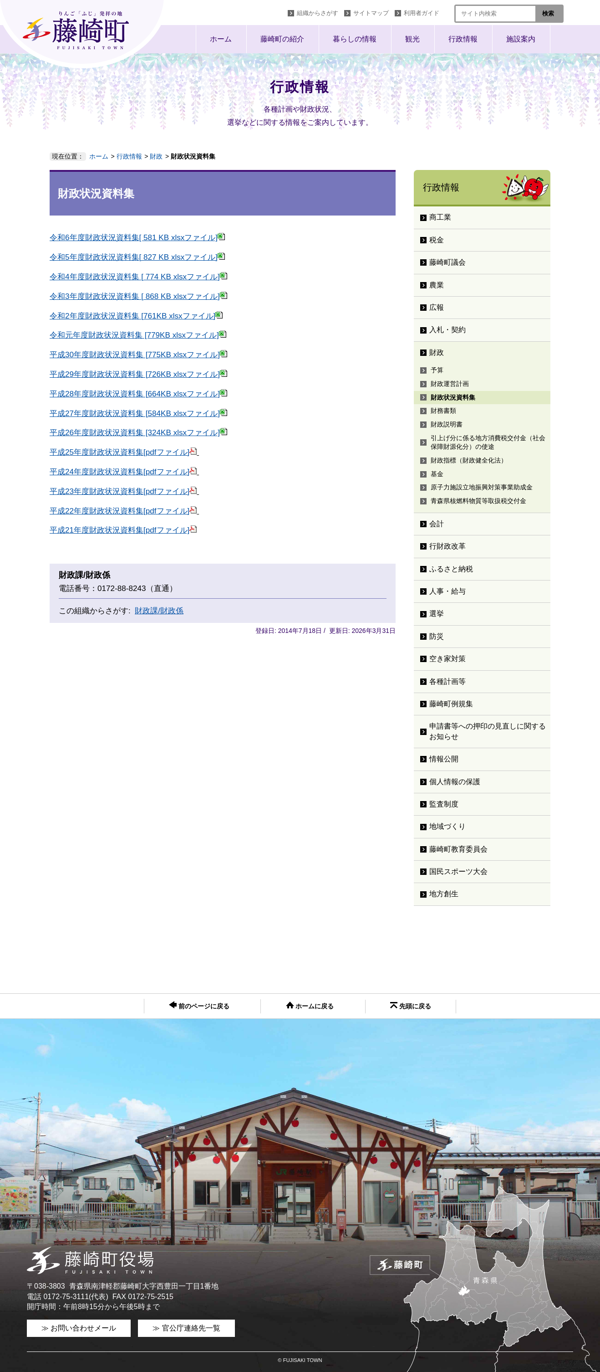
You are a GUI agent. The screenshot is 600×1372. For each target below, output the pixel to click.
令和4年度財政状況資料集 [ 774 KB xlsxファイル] (138, 276)
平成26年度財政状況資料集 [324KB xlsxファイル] (138, 432)
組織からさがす (317, 13)
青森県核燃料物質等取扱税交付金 (478, 500)
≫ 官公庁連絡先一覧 (186, 1328)
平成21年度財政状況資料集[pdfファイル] (123, 530)
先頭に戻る (410, 1006)
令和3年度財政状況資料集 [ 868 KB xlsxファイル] (138, 296)
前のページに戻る (199, 1005)
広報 (436, 307)
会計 (436, 524)
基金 (437, 474)
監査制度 (443, 804)
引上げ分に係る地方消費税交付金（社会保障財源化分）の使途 (488, 442)
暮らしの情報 (354, 39)
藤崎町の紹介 (282, 39)
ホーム (221, 39)
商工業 (440, 217)
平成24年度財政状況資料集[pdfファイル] (123, 472)
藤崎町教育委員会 (458, 849)
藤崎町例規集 (451, 704)
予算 (437, 370)
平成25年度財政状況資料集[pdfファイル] (123, 452)
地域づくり (447, 826)
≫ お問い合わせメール (78, 1328)
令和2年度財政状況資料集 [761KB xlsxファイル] (136, 316)
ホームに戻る (310, 1006)
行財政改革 (447, 546)
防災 (436, 636)
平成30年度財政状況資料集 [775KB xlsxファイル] (138, 354)
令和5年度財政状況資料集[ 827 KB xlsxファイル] (137, 257)
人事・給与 (447, 591)
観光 (412, 39)
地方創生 (443, 894)
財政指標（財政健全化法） (469, 460)
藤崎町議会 (451, 262)
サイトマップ (371, 13)
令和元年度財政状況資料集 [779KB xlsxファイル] (138, 335)
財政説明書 (447, 424)
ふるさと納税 (451, 569)
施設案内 (520, 39)
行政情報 (463, 39)
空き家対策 (447, 659)
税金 (436, 240)
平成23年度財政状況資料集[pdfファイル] (123, 491)
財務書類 (443, 410)
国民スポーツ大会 (458, 871)
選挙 (436, 613)
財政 (156, 156)
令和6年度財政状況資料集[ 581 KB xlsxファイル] (137, 237)
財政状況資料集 (453, 397)
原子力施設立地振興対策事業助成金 (482, 487)
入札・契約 (447, 330)
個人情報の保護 (454, 782)
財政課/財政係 (159, 610)
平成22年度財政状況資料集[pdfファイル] (123, 511)
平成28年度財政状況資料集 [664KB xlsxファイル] (138, 394)
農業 (436, 285)
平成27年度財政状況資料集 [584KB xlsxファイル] (138, 413)
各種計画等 (447, 681)
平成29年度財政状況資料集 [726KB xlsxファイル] (138, 374)
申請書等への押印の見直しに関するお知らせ (487, 731)
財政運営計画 (450, 383)
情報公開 (443, 759)
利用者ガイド (421, 13)
